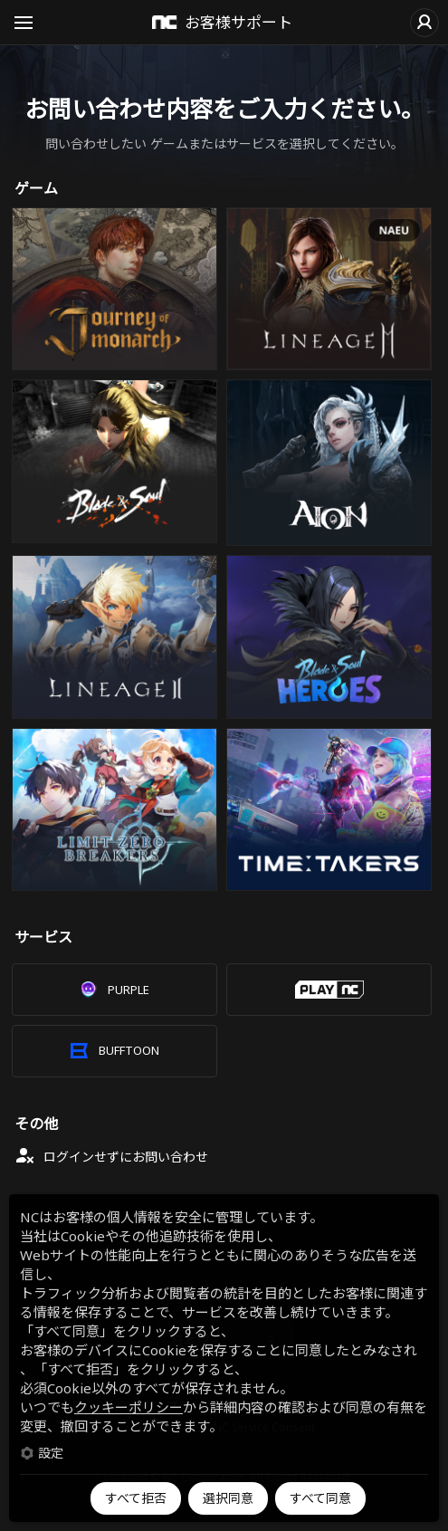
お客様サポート (238, 22)
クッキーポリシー (128, 1407)
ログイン (424, 22)
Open (23, 25)
